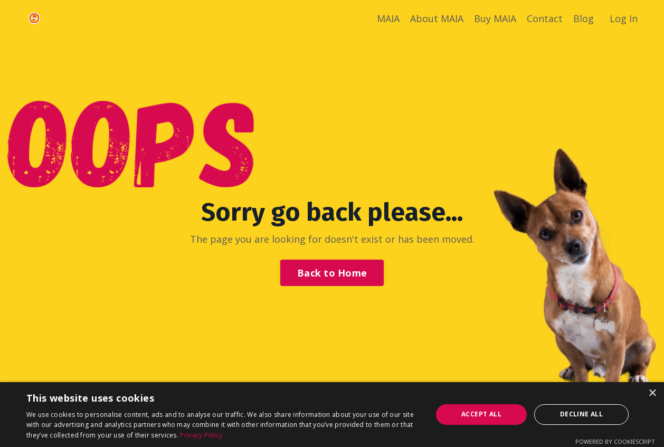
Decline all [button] (581, 414)
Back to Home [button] (332, 273)
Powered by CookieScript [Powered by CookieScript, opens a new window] (615, 441)
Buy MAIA (495, 18)
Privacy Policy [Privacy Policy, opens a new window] (201, 435)
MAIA (388, 18)
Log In (624, 18)
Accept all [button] (481, 414)
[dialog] (332, 414)
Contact (545, 18)
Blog (583, 18)
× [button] (652, 393)
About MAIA (436, 18)
